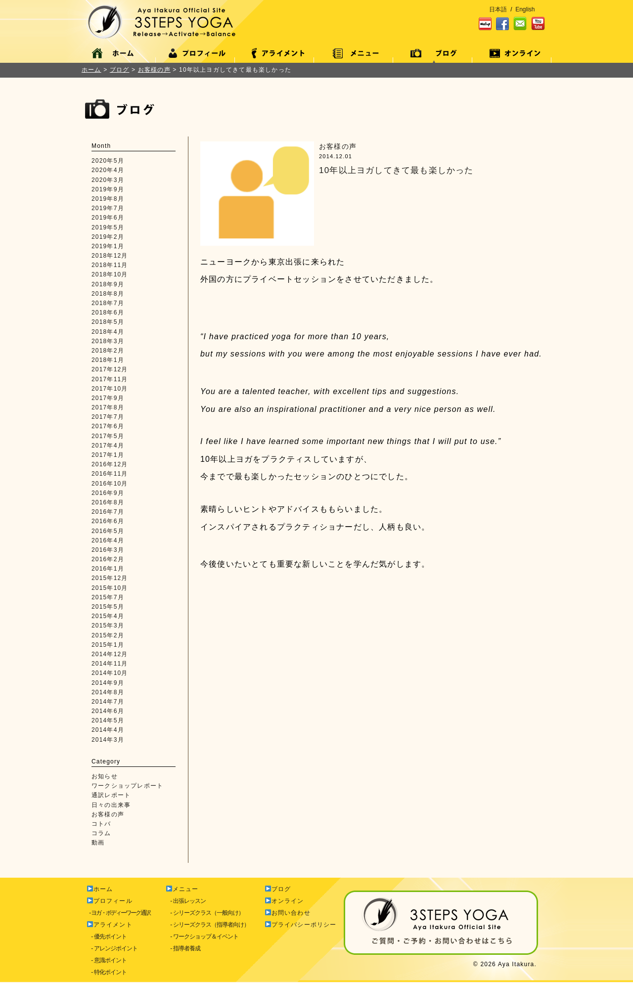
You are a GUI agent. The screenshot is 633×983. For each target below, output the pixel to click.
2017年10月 (109, 388)
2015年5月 (107, 606)
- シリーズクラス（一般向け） (205, 912)
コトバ (101, 823)
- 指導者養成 (183, 948)
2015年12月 (109, 578)
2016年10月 (109, 483)
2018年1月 (107, 360)
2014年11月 (109, 663)
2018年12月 (109, 255)
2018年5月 (107, 321)
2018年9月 (107, 284)
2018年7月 (107, 303)
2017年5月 (107, 436)
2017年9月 (107, 398)
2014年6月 (107, 711)
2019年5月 (107, 227)
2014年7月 (107, 701)
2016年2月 (107, 559)
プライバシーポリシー (301, 924)
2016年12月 (109, 464)
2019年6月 (107, 217)
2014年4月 (107, 729)
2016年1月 (107, 568)
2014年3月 (107, 739)
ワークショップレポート (127, 785)
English (525, 9)
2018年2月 (107, 350)
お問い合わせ (288, 912)
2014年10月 (109, 673)
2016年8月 (107, 502)
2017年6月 (107, 426)
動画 (97, 842)
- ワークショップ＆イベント (202, 936)
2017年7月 (107, 416)
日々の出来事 (111, 805)
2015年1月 (107, 644)
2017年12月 (109, 369)
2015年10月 (109, 587)
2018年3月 (107, 341)
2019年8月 (107, 198)
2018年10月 (109, 274)
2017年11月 (109, 379)
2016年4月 (107, 540)
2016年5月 (107, 531)
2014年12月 (109, 654)
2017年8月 (107, 407)
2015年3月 (107, 625)
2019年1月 (107, 246)
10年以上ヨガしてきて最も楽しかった (396, 170)
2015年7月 (107, 597)
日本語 (498, 9)
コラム (101, 833)
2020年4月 (107, 170)
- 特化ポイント (107, 972)
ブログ (278, 889)
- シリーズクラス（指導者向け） (207, 924)
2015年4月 (107, 616)
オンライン (284, 900)
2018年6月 (107, 312)
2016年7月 (107, 511)
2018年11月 (109, 265)
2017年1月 (107, 454)
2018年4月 (107, 331)
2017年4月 (107, 445)
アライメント (110, 924)
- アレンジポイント (112, 948)
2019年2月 (107, 236)
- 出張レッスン (186, 900)
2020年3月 (107, 180)
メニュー (182, 889)
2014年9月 (107, 682)
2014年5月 (107, 720)
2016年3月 (107, 549)
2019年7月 (107, 208)
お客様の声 (107, 814)
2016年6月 (107, 521)
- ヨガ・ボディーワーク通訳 (118, 912)
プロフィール (110, 900)
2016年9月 (107, 493)
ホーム (91, 69)
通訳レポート (111, 795)
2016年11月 (109, 473)
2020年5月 (107, 160)
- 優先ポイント (107, 936)
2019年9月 (107, 189)
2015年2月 (107, 635)
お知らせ (104, 776)
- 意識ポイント (107, 960)
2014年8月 (107, 692)
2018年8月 (107, 293)
